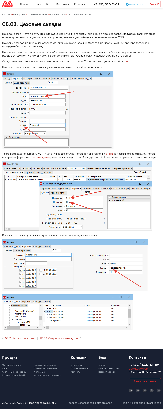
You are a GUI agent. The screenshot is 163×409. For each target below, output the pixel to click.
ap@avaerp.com (138, 368)
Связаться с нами (145, 381)
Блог (48, 4)
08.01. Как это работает (20, 338)
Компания (79, 4)
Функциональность (11, 365)
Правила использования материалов (89, 402)
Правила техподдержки (45, 365)
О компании (76, 365)
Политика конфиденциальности (141, 402)
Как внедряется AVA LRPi (14, 375)
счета (109, 153)
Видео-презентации (108, 368)
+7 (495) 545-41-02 (106, 4)
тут (126, 61)
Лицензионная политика (45, 368)
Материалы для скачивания (47, 375)
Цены (38, 4)
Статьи (101, 365)
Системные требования (14, 372)
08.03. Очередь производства (59, 338)
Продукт (25, 4)
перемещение (41, 157)
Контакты (75, 372)
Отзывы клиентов (79, 368)
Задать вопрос (135, 4)
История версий (106, 372)
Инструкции (62, 4)
